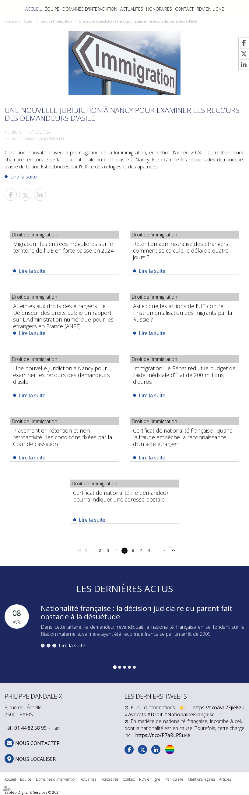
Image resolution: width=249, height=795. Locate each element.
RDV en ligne (210, 9)
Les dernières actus (124, 588)
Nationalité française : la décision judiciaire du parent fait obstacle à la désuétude (137, 612)
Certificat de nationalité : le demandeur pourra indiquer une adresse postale (121, 496)
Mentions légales (201, 779)
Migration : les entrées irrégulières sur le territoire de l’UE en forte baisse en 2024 (63, 247)
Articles (225, 779)
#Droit (155, 714)
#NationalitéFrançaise (189, 714)
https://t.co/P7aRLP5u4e (162, 735)
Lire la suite (23, 176)
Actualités (131, 9)
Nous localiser (35, 759)
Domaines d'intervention (89, 9)
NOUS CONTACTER (37, 743)
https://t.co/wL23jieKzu (218, 707)
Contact (184, 9)
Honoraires (159, 9)
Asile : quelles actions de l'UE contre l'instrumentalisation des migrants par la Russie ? (182, 312)
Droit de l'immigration (56, 21)
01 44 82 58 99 (30, 728)
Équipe (52, 9)
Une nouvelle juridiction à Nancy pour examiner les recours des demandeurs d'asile (138, 21)
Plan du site (174, 779)
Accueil (33, 9)
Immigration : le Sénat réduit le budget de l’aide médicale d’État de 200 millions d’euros (184, 375)
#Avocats (135, 714)
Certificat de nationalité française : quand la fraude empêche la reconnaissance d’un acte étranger (183, 437)
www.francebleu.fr (44, 138)
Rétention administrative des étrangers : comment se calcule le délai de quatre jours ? (182, 250)
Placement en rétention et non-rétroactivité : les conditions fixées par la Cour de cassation (62, 437)
